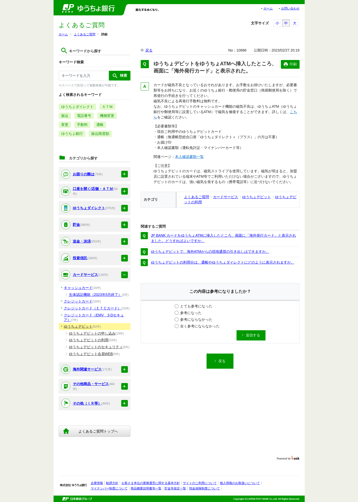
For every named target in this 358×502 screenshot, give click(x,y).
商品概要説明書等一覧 (146, 488)
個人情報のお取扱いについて (240, 483)
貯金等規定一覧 (175, 488)
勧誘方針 (112, 483)
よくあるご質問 (84, 34)
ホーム (268, 8)
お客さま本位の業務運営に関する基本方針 (150, 483)
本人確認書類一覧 (189, 157)
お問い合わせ (290, 8)
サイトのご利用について (200, 483)
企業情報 (97, 483)
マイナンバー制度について (109, 488)
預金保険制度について (204, 488)
